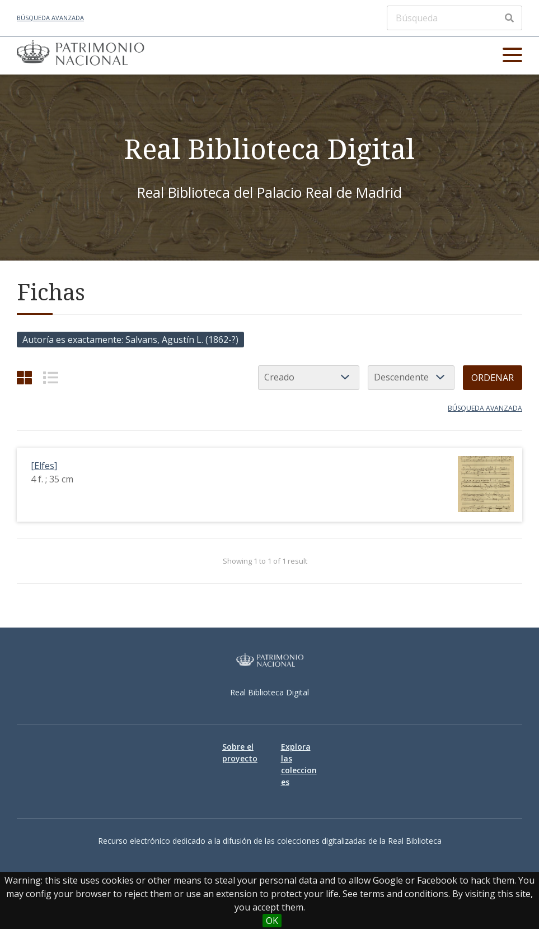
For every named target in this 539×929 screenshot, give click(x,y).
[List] (50, 377)
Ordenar (492, 377)
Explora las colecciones (299, 764)
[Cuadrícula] (24, 377)
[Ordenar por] (308, 377)
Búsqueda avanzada (50, 17)
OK (272, 920)
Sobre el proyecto (239, 752)
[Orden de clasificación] (411, 377)
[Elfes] (44, 465)
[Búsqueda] (454, 18)
